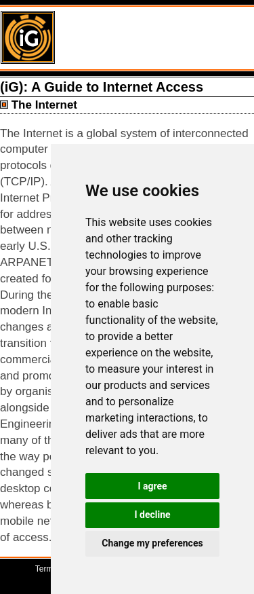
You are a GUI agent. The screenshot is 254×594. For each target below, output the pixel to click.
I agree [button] (152, 486)
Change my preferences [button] (152, 543)
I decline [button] (152, 514)
